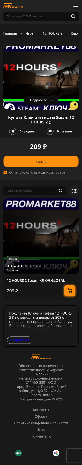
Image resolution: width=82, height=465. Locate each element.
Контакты (41, 409)
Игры (29, 33)
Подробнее (20, 340)
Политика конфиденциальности (41, 423)
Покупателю (41, 436)
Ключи (76, 33)
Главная (10, 33)
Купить (41, 161)
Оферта (41, 416)
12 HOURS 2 (53, 33)
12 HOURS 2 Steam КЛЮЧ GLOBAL (36, 281)
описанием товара (50, 172)
